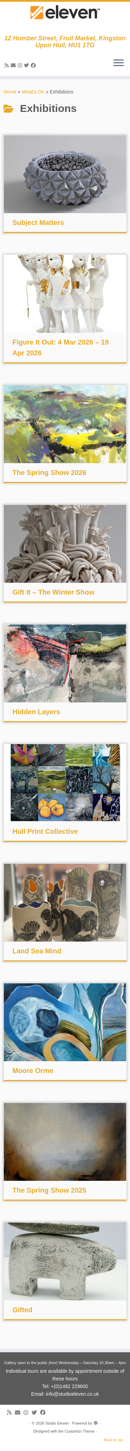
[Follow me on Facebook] (34, 65)
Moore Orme (32, 1070)
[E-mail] (14, 65)
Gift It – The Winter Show (53, 592)
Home (9, 92)
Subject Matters (38, 222)
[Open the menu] (118, 63)
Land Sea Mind (36, 951)
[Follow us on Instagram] (21, 65)
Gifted (22, 1310)
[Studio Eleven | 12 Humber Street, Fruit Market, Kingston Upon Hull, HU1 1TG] (65, 18)
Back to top (113, 1440)
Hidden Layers (36, 712)
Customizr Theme (79, 1431)
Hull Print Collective (45, 831)
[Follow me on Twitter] (27, 65)
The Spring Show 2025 (49, 1190)
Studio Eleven (57, 1423)
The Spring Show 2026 (49, 472)
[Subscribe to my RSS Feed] (8, 65)
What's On (33, 92)
